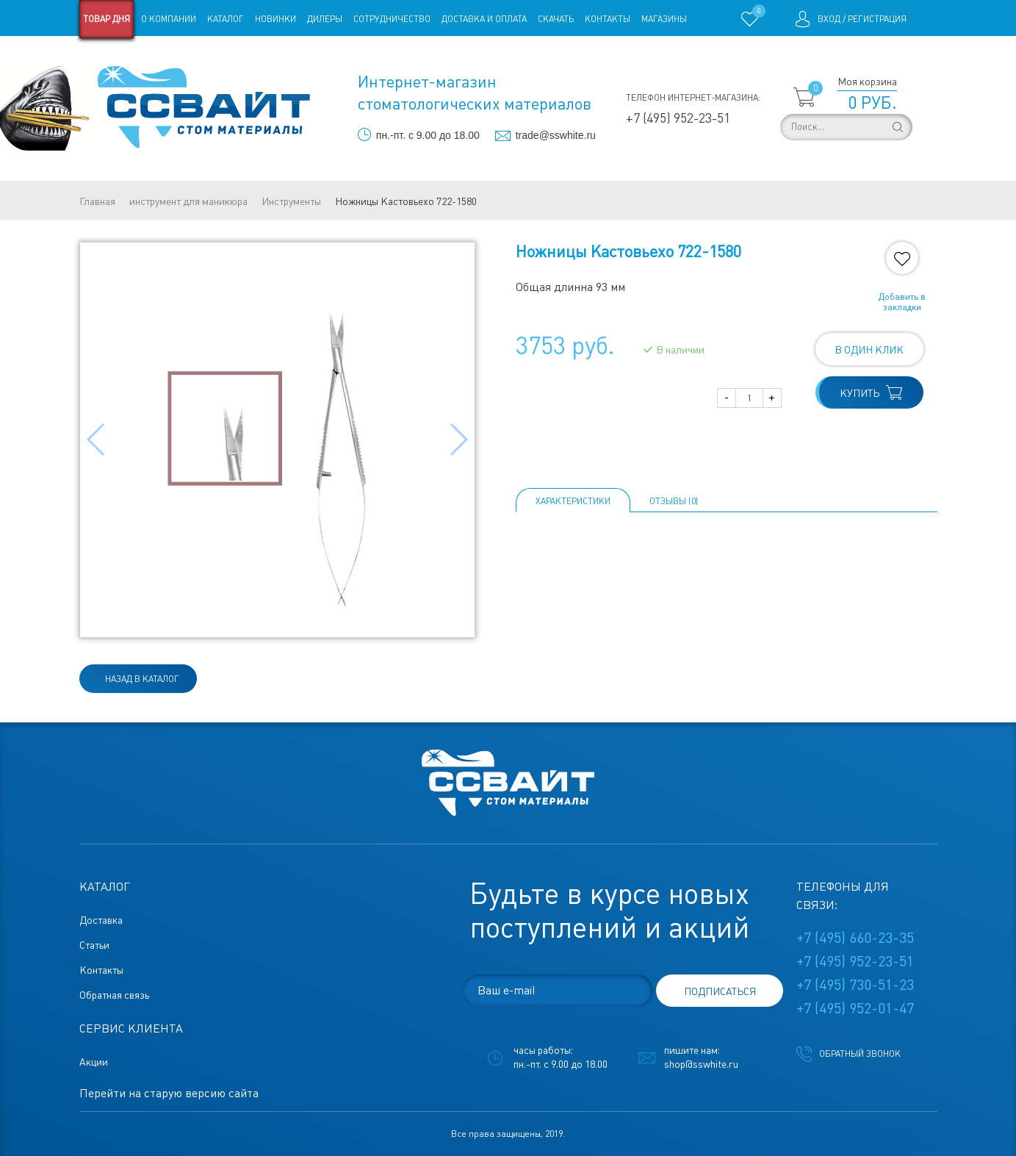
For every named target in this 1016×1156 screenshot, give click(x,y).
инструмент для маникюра (188, 201)
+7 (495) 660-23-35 (855, 938)
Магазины (664, 19)
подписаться (720, 991)
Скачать (556, 19)
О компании (168, 19)
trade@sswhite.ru (556, 135)
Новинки (275, 19)
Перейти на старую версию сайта (169, 1093)
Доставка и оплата (484, 19)
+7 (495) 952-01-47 (855, 1008)
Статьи (199, 57)
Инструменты (291, 201)
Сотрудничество (391, 19)
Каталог (225, 19)
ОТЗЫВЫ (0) (673, 501)
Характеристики (573, 501)
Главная (97, 201)
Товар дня (106, 19)
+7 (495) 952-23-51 (678, 118)
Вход (829, 19)
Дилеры (324, 19)
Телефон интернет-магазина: (693, 98)
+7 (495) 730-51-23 (855, 985)
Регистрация (877, 19)
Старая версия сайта (126, 57)
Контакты (607, 19)
